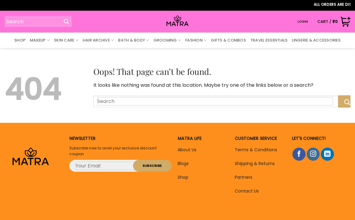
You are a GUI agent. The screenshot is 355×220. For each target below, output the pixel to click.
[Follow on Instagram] (313, 154)
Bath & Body (133, 40)
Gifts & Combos (228, 40)
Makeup (40, 40)
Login (303, 21)
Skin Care (66, 40)
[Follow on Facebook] (299, 154)
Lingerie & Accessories (316, 40)
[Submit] (63, 21)
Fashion (196, 40)
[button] (333, 21)
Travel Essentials (269, 40)
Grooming (167, 40)
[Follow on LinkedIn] (327, 154)
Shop (20, 40)
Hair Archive (98, 40)
